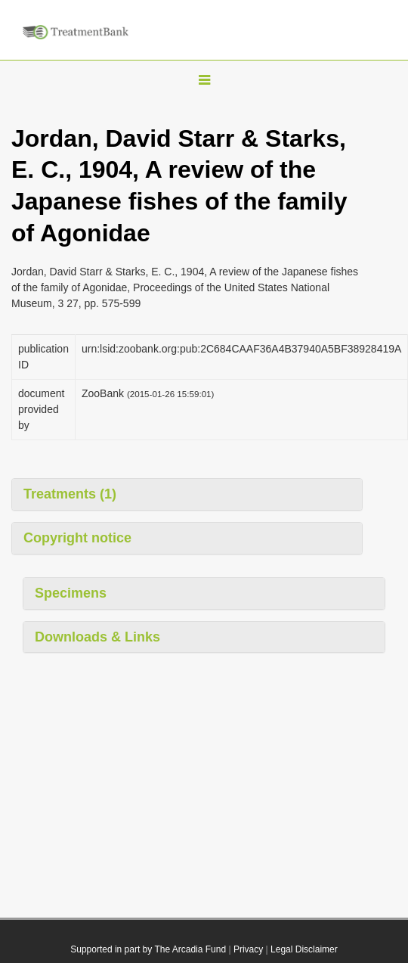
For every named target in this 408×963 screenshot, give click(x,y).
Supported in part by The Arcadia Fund (148, 949)
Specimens (71, 593)
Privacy (248, 949)
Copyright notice (77, 537)
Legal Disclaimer (304, 949)
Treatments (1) (69, 494)
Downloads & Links (97, 637)
